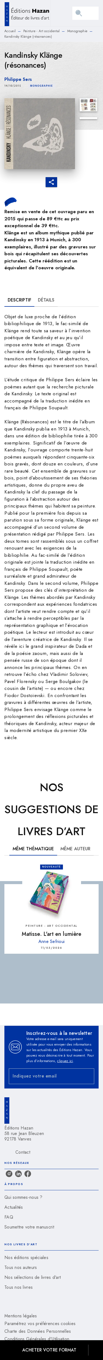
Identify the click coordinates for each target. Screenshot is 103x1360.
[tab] (19, 300)
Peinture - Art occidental (41, 31)
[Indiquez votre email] (44, 1076)
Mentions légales (20, 1316)
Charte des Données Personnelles (37, 1331)
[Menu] (85, 13)
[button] (41, 85)
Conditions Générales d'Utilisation (36, 1339)
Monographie (77, 31)
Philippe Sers (18, 79)
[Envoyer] (87, 1076)
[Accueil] (27, 13)
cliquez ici (65, 1061)
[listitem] (9, 1173)
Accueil (10, 31)
